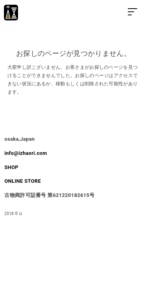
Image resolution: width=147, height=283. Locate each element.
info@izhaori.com (25, 153)
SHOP (11, 167)
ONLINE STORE (22, 181)
